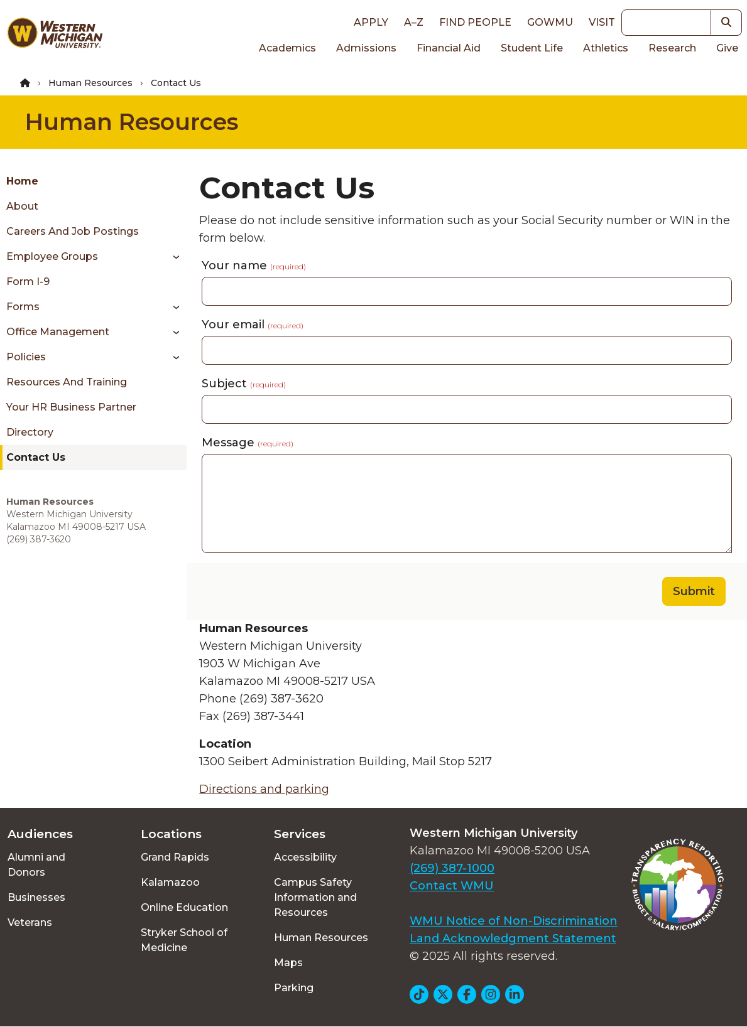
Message (247, 442)
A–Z (413, 22)
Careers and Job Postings (72, 231)
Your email (252, 324)
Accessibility (305, 857)
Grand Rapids (175, 857)
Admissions (366, 48)
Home (22, 181)
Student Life (532, 48)
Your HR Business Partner (71, 407)
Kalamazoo (170, 882)
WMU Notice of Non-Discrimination (514, 921)
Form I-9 (28, 282)
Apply (371, 22)
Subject (244, 383)
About (22, 206)
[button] (726, 22)
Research (672, 48)
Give (727, 48)
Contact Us (35, 457)
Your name (254, 265)
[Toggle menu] (172, 256)
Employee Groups (52, 256)
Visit (602, 22)
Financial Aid (449, 48)
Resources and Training (66, 382)
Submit (694, 591)
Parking (294, 988)
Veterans (30, 922)
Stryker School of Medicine (184, 940)
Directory (29, 432)
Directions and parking (264, 789)
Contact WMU (452, 886)
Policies (26, 357)
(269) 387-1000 (452, 868)
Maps (288, 963)
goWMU (550, 22)
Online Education (184, 907)
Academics (287, 48)
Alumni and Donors (36, 864)
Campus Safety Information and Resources (315, 897)
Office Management (57, 332)
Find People (475, 22)
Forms (23, 307)
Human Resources (90, 83)
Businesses (36, 897)
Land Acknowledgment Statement (513, 938)
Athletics (605, 48)
